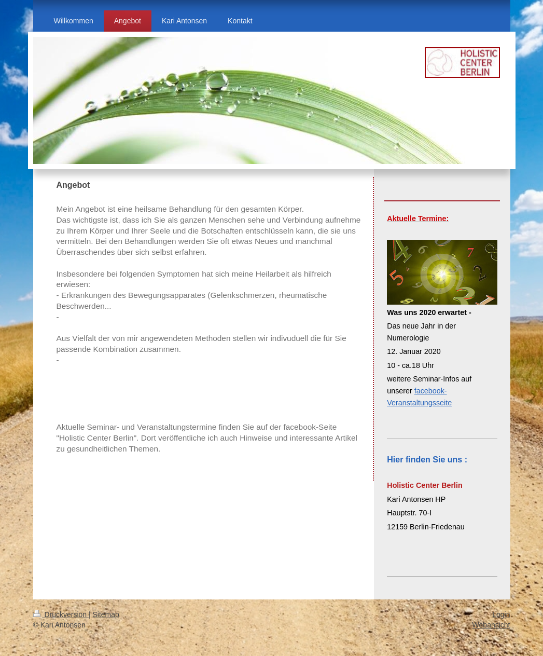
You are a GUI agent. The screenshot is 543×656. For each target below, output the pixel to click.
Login (501, 614)
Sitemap (106, 614)
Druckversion (61, 614)
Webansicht (491, 625)
